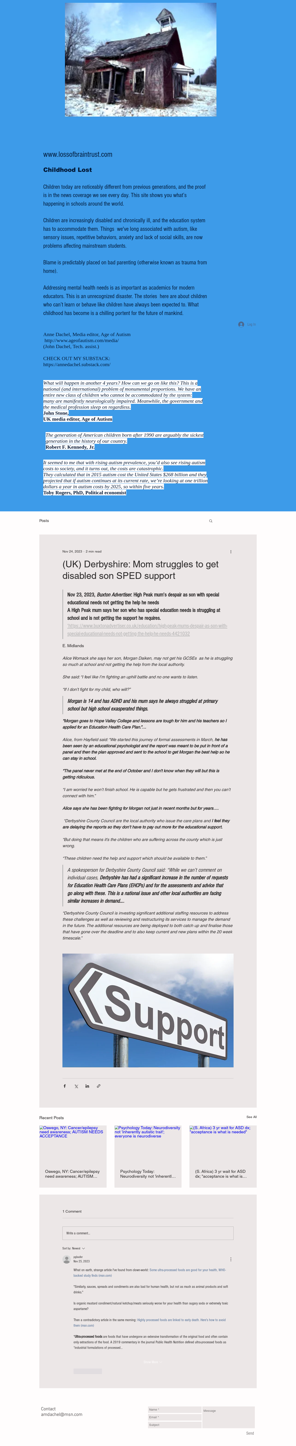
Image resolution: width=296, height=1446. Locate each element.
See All (252, 1117)
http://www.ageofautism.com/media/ (82, 340)
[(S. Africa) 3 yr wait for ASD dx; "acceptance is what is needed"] (223, 1144)
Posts (44, 520)
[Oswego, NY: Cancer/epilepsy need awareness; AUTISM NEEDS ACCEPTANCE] (73, 1144)
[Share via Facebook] (64, 1086)
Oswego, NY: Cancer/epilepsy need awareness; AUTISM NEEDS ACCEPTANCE (72, 1174)
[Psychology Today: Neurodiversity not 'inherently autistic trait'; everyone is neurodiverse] (148, 1144)
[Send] (250, 1433)
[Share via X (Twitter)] (76, 1086)
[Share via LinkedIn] (87, 1086)
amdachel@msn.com (61, 1415)
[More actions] (231, 551)
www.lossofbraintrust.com (77, 154)
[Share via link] (98, 1086)
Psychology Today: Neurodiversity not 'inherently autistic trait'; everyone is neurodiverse (147, 1174)
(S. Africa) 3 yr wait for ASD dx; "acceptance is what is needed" (220, 1174)
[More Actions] (231, 1259)
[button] (211, 520)
